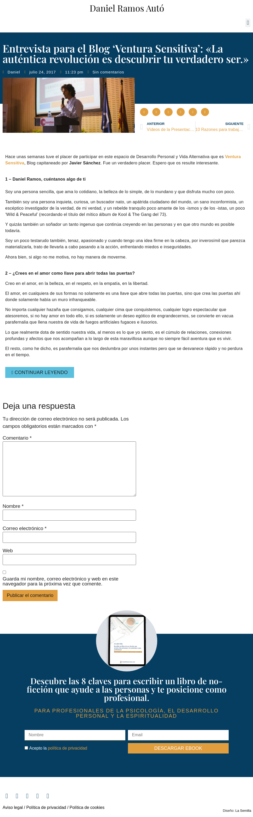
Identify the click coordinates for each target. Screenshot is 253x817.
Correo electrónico (25, 528)
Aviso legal (13, 807)
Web (8, 550)
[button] (247, 23)
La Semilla (243, 811)
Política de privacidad (45, 807)
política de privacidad (67, 748)
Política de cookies (87, 807)
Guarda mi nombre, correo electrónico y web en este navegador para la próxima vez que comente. (61, 581)
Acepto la (58, 748)
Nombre (13, 506)
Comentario (17, 437)
